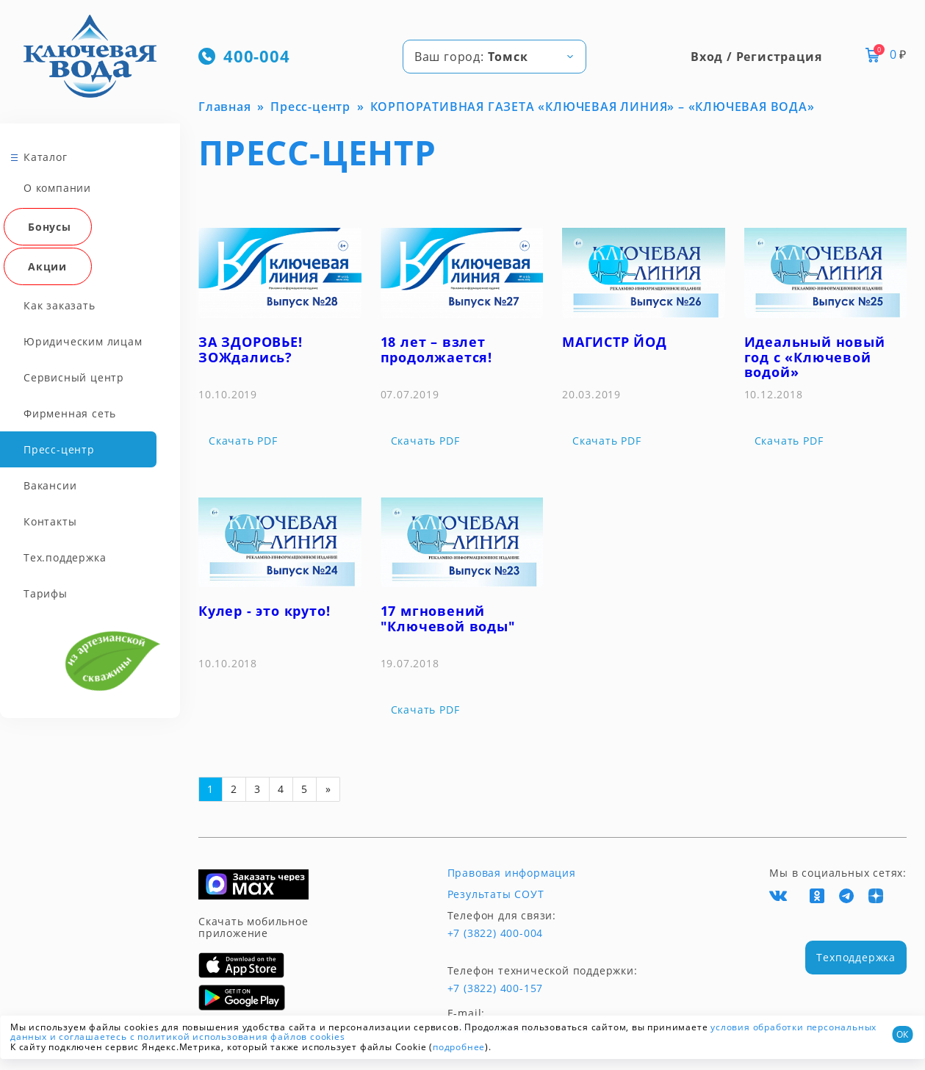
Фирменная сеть (70, 413)
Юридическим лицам (83, 341)
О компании (57, 188)
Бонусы (49, 227)
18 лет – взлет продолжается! (436, 349)
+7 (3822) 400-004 (495, 933)
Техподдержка (856, 957)
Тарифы (46, 593)
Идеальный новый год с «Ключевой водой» (814, 357)
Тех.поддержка (65, 557)
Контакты (50, 521)
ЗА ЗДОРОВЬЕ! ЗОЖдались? (250, 349)
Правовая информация (511, 873)
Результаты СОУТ (495, 894)
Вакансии (50, 485)
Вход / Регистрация (756, 56)
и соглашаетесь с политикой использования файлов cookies (197, 1036)
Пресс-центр (59, 449)
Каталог (46, 157)
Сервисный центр (74, 377)
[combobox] (494, 56)
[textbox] (494, 56)
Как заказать (60, 305)
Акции (47, 266)
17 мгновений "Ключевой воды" (448, 618)
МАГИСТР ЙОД (614, 342)
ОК (902, 1034)
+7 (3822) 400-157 (495, 988)
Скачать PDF (243, 441)
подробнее (459, 1047)
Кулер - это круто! (264, 611)
